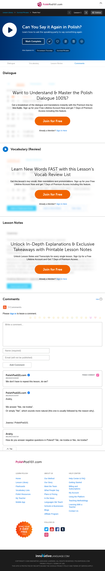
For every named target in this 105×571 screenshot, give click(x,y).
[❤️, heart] (95, 317)
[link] (86, 12)
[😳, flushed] (35, 317)
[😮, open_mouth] (86, 317)
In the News (49, 498)
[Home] (50, 6)
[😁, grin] (39, 317)
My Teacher (20, 498)
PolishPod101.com (82, 561)
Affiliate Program (51, 514)
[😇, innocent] (76, 317)
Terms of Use (59, 563)
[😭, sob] (72, 317)
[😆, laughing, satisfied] (58, 317)
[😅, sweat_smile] (63, 317)
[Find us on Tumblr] (63, 529)
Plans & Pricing (50, 494)
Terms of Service (80, 566)
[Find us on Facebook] (57, 529)
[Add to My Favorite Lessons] (58, 41)
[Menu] (4, 4)
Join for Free (52, 121)
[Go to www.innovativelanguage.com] (52, 555)
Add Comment (17, 365)
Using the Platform (77, 497)
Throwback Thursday (44, 51)
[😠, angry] (53, 317)
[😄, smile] (30, 317)
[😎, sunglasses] (49, 317)
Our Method (49, 478)
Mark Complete (33, 41)
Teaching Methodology (78, 501)
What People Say (51, 490)
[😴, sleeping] (81, 317)
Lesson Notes (57, 63)
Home (18, 478)
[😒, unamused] (44, 317)
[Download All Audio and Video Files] (82, 41)
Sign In (13, 314)
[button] (101, 4)
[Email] (26, 357)
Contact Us (73, 511)
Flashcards (20, 486)
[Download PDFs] (74, 41)
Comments (79, 63)
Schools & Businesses (53, 506)
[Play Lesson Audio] (9, 30)
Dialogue (11, 63)
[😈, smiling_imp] (90, 317)
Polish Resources (23, 494)
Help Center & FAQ (77, 478)
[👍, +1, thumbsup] (100, 317)
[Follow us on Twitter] (46, 529)
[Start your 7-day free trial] (24, 529)
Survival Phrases (23, 12)
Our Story (48, 482)
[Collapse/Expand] (52, 299)
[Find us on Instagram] (46, 535)
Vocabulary (34, 63)
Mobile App (20, 502)
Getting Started (75, 482)
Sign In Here (61, 131)
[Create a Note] (66, 41)
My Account (74, 493)
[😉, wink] (67, 317)
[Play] (5, 149)
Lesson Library (8, 12)
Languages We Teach (53, 502)
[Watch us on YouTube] (52, 529)
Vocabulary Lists (23, 490)
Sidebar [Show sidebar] (98, 12)
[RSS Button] (5, 307)
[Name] (26, 350)
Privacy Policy (46, 563)
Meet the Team (50, 486)
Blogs (46, 510)
